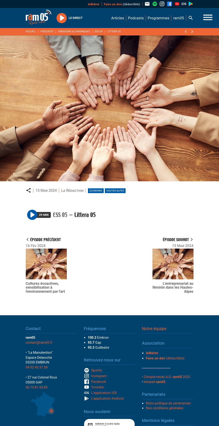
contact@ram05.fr (39, 342)
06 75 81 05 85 (37, 387)
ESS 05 (99, 31)
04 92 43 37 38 (37, 367)
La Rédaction (72, 190)
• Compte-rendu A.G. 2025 (166, 377)
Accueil (31, 31)
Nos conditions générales (164, 408)
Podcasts (47, 31)
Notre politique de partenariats (168, 403)
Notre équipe (154, 328)
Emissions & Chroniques (74, 31)
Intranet (154, 382)
